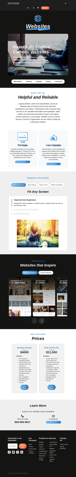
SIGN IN (45, 8)
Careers (31, 446)
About (30, 444)
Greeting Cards (43, 451)
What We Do (18, 81)
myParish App (53, 442)
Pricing (48, 81)
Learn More (53, 172)
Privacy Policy (32, 449)
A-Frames (41, 449)
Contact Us (58, 81)
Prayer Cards (42, 453)
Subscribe (22, 446)
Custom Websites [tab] (45, 272)
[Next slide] (41, 321)
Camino (52, 457)
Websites (52, 448)
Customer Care (64, 444)
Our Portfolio (22, 170)
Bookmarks (42, 455)
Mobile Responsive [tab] (18, 185)
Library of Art (53, 455)
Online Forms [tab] (43, 185)
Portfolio (39, 81)
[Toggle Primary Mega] (65, 3)
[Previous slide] (34, 321)
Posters (41, 446)
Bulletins (41, 442)
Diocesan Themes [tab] (30, 272)
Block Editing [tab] (32, 185)
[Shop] (38, 8)
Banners (41, 444)
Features (29, 81)
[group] (20, 296)
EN (28, 8)
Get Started (24, 387)
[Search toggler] (34, 8)
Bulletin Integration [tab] (57, 185)
